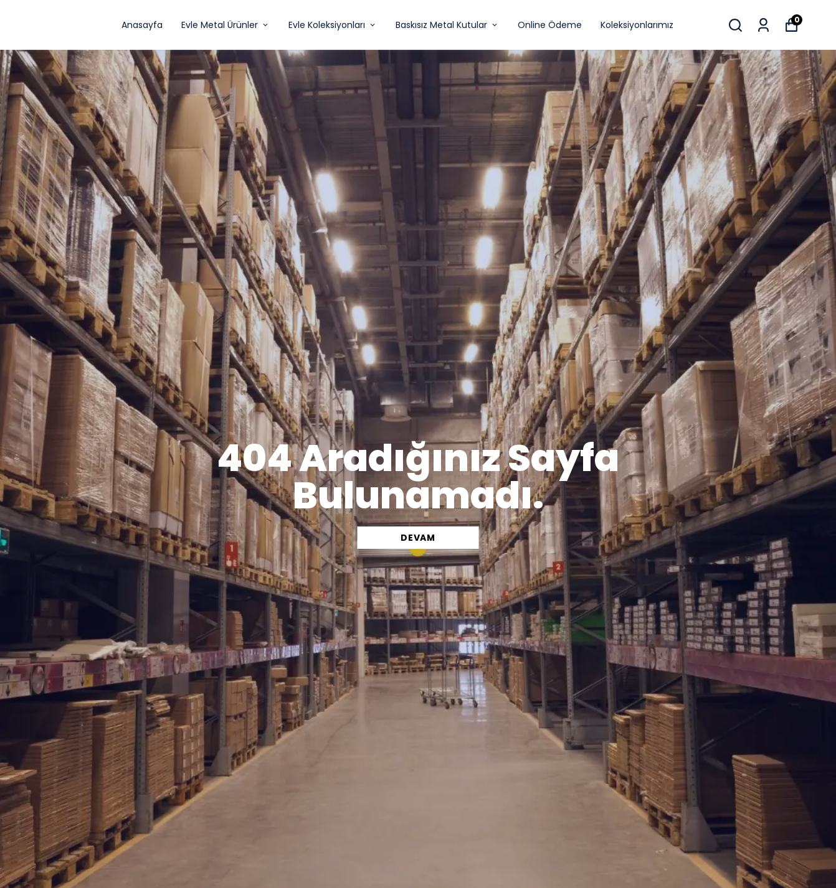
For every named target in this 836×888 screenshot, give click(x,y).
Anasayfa (142, 25)
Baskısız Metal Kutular (447, 25)
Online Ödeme (550, 25)
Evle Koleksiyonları (332, 25)
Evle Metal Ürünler (225, 25)
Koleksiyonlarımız (637, 25)
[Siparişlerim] (763, 25)
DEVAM (418, 537)
